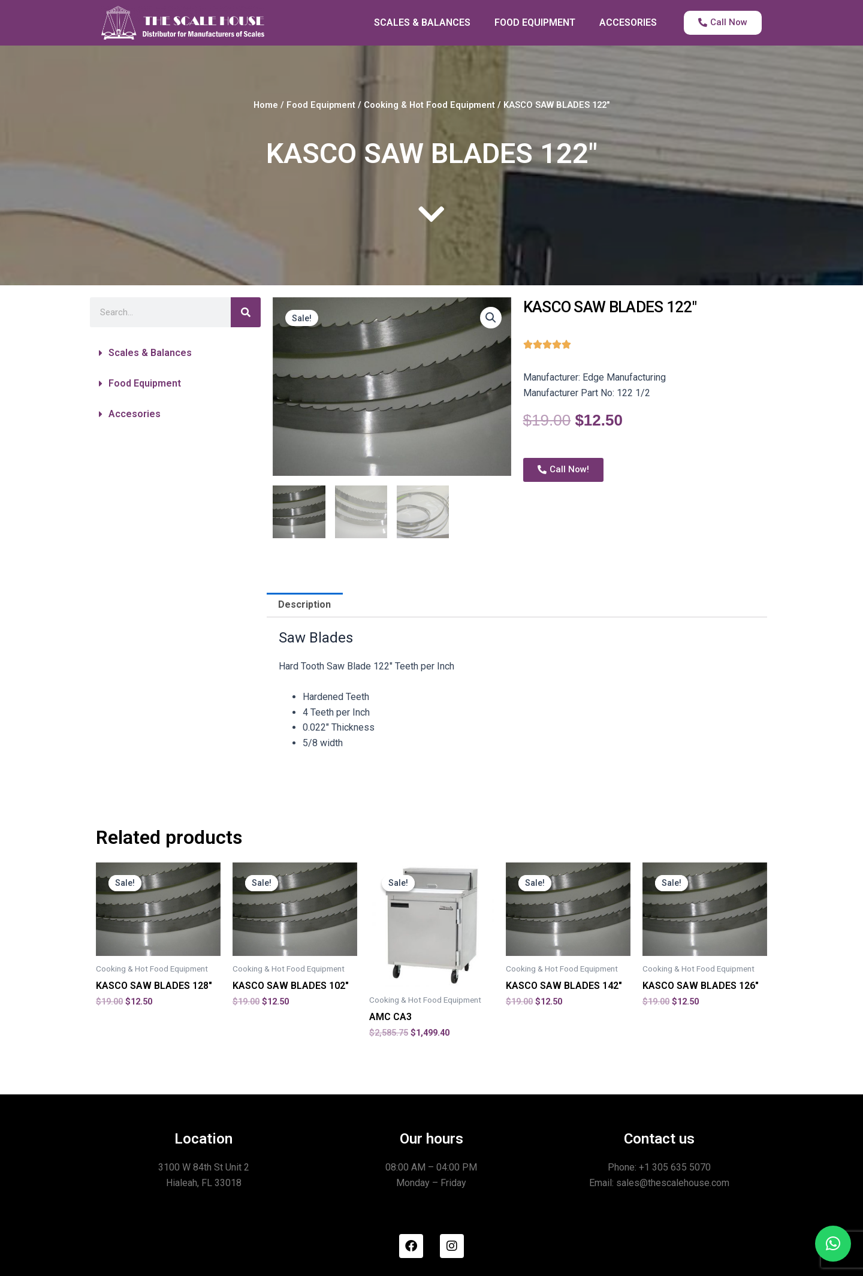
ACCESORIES (628, 22)
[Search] (246, 312)
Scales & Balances (150, 352)
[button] (175, 353)
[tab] (304, 605)
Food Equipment (320, 104)
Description (304, 604)
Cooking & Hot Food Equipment (429, 104)
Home (266, 104)
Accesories (134, 414)
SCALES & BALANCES (422, 22)
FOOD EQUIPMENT (534, 22)
